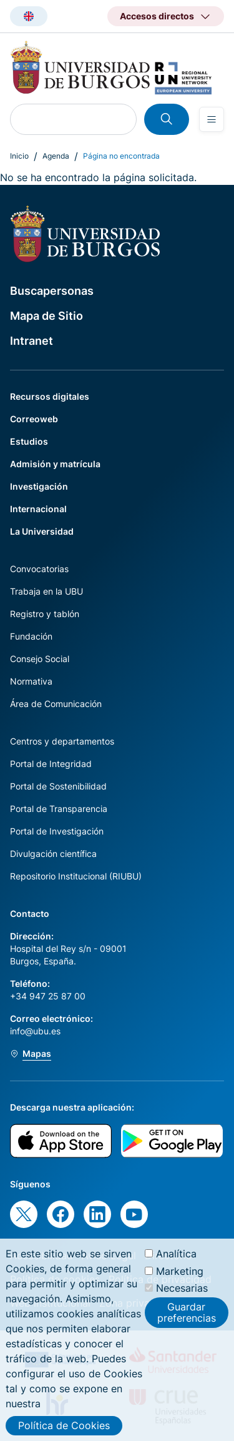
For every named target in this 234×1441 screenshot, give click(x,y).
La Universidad (42, 531)
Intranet (31, 340)
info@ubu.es (35, 1031)
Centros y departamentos (62, 741)
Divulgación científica (53, 853)
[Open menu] (211, 119)
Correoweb (34, 418)
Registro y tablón (44, 613)
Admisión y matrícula (55, 463)
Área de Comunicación (56, 703)
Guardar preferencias (186, 1322)
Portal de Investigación (57, 831)
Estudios (29, 441)
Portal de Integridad (51, 763)
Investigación (39, 486)
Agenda (55, 156)
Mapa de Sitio (46, 315)
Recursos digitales (49, 396)
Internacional (38, 508)
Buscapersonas (52, 290)
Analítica (176, 1264)
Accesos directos (157, 16)
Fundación (31, 636)
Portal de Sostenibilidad (58, 786)
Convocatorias (39, 568)
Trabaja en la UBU (46, 591)
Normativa (31, 681)
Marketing (179, 1281)
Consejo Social (39, 658)
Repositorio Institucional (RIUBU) (76, 876)
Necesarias (182, 1298)
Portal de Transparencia (58, 808)
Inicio (19, 156)
